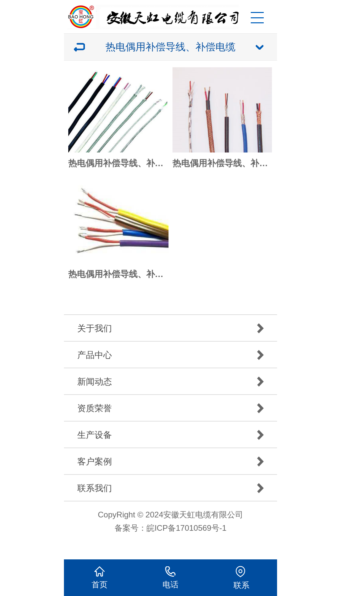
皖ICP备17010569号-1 (186, 527)
